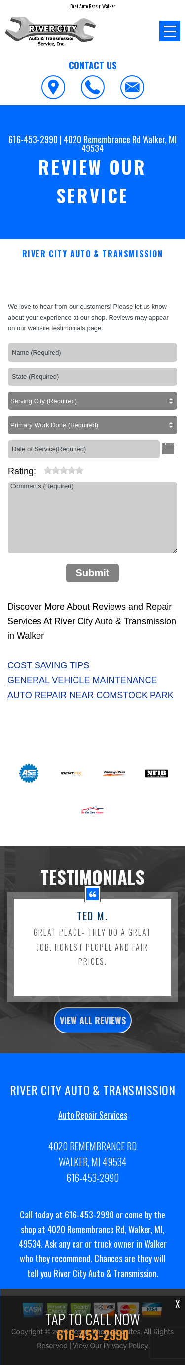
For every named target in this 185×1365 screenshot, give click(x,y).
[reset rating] (40, 468)
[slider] (63, 470)
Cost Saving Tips (48, 665)
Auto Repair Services (92, 1126)
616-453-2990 (33, 139)
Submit (93, 572)
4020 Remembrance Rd (102, 139)
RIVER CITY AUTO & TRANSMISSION (92, 253)
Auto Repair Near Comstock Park (90, 695)
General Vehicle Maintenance (82, 680)
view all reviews (93, 1032)
